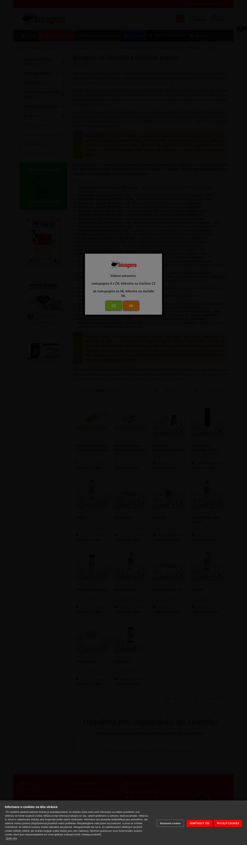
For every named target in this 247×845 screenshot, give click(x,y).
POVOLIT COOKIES (228, 822)
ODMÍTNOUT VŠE (198, 822)
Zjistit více (11, 838)
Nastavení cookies (169, 822)
